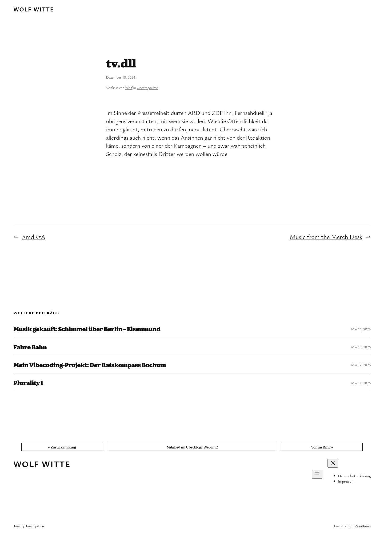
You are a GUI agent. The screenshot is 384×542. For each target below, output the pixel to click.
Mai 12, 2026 (361, 364)
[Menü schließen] (332, 463)
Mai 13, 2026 (361, 346)
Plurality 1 (28, 382)
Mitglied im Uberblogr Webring (191, 447)
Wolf (128, 87)
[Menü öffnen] (317, 474)
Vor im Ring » (322, 447)
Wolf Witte (33, 9)
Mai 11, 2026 (361, 382)
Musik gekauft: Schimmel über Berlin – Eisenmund (86, 328)
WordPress (363, 525)
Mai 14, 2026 (361, 328)
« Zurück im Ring (62, 447)
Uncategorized (147, 87)
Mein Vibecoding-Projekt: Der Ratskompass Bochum (89, 364)
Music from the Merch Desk (326, 236)
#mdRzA (33, 236)
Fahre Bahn (30, 346)
